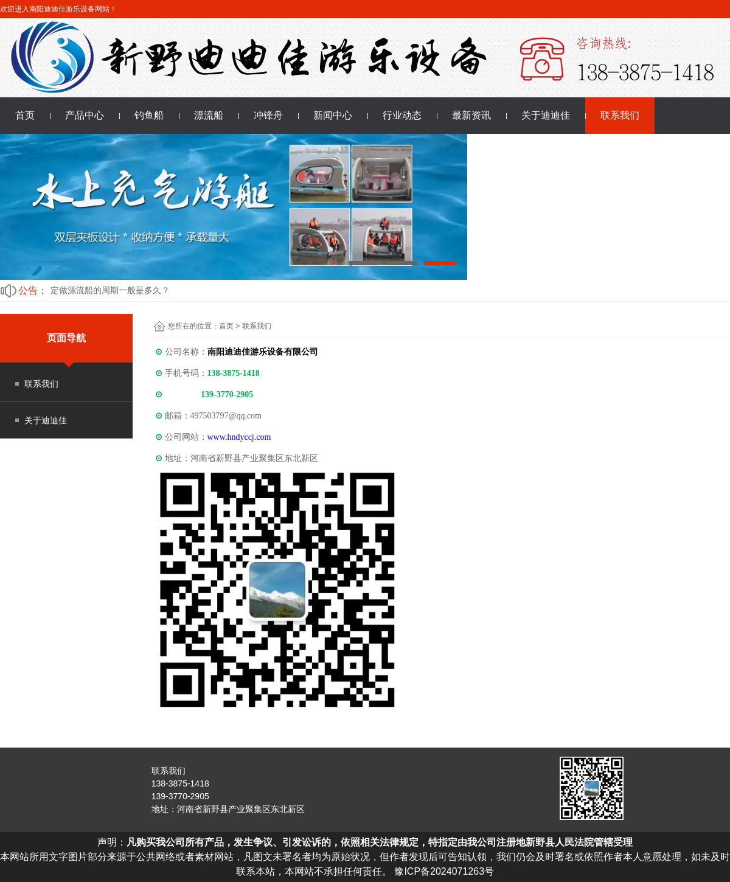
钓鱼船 (149, 115)
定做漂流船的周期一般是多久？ (110, 290)
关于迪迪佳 (545, 115)
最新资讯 (471, 115)
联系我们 (619, 115)
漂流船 (208, 115)
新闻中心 (332, 115)
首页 (25, 115)
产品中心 (84, 115)
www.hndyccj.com (239, 437)
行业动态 (402, 115)
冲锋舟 (268, 115)
